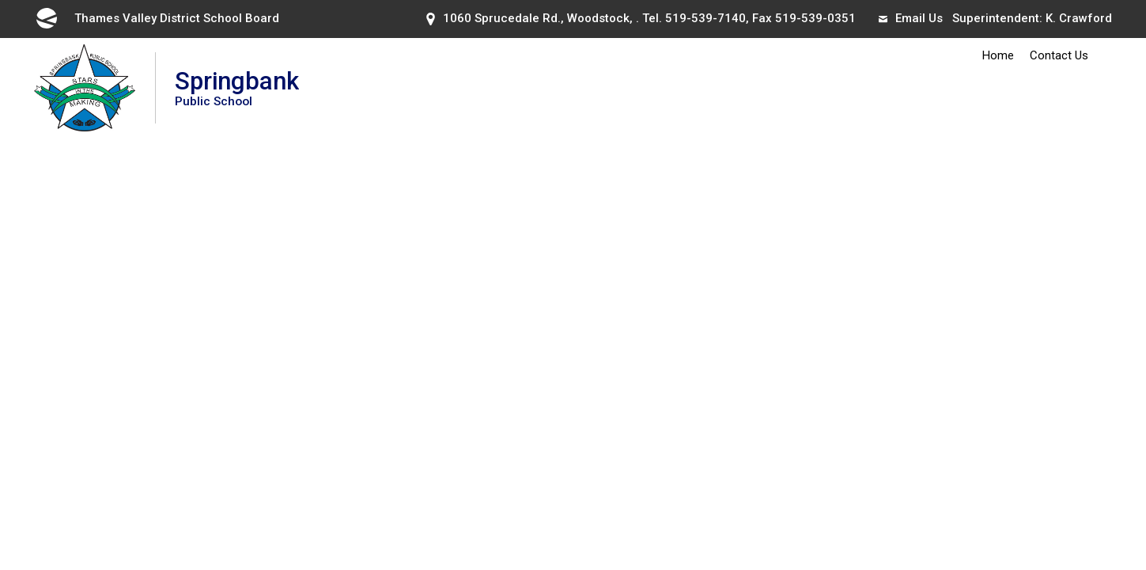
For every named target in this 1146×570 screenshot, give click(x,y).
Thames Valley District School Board (156, 18)
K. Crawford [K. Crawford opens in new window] (1079, 18)
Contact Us (1059, 55)
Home (998, 55)
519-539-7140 (705, 18)
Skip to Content (0, 0)
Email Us (911, 18)
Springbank (237, 87)
